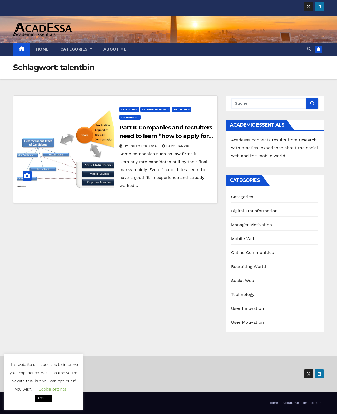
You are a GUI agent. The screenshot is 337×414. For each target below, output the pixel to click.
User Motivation (247, 322)
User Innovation (247, 308)
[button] (309, 49)
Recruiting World (155, 109)
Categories (76, 49)
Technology (130, 117)
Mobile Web (243, 238)
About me (114, 49)
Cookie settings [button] (53, 389)
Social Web (181, 109)
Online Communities (252, 252)
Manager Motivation (251, 224)
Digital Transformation (254, 210)
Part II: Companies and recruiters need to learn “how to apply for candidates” (165, 136)
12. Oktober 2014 (141, 146)
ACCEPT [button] (43, 398)
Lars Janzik (176, 146)
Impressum (312, 403)
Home (42, 49)
